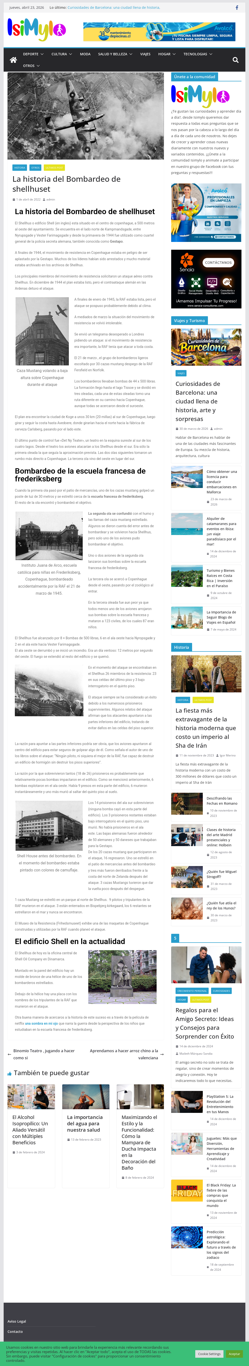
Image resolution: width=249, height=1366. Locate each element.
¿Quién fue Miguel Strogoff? (222, 874)
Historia (19, 167)
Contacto (15, 1331)
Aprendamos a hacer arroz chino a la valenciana (127, 1054)
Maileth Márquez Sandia (196, 1053)
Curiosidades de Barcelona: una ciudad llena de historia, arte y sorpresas (198, 401)
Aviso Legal (17, 1321)
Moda (85, 54)
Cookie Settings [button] (209, 1354)
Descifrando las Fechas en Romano (222, 801)
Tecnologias (195, 54)
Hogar (164, 54)
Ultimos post (54, 167)
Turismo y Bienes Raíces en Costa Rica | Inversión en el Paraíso (221, 578)
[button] (41, 54)
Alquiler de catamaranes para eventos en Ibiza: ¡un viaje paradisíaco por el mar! (221, 531)
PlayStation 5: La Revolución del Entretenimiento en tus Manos (220, 1104)
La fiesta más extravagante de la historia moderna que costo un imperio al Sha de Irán (206, 727)
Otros (29, 65)
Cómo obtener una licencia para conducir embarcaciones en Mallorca (222, 481)
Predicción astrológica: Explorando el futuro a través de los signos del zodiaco (221, 1245)
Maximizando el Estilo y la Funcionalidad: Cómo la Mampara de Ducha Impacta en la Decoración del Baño (139, 1142)
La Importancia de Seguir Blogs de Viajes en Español (221, 617)
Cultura (59, 54)
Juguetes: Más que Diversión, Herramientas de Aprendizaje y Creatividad (222, 1148)
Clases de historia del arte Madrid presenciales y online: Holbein (221, 837)
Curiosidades (221, 991)
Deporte (30, 54)
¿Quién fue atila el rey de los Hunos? (221, 905)
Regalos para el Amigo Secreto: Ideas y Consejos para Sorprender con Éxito (205, 1023)
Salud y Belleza (112, 54)
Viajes (145, 54)
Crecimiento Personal (192, 991)
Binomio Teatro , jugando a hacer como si (41, 1054)
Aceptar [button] (234, 1354)
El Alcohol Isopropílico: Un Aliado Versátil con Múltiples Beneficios (30, 1130)
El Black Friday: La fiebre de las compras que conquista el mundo (221, 1195)
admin (50, 199)
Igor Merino (228, 755)
